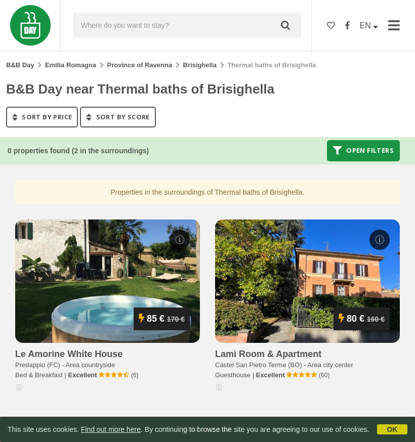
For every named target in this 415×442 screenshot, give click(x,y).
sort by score (117, 116)
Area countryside (90, 365)
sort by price (42, 116)
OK (392, 429)
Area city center (330, 365)
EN (369, 25)
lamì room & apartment (268, 354)
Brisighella (200, 65)
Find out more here (111, 429)
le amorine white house (68, 354)
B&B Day (20, 65)
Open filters (363, 150)
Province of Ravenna (140, 65)
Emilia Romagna (70, 65)
